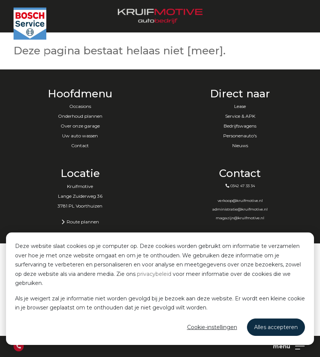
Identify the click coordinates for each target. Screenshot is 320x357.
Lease (240, 106)
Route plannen (80, 222)
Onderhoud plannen (80, 116)
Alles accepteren (276, 327)
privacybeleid (154, 274)
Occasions (80, 106)
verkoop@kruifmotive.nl (240, 200)
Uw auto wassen (80, 135)
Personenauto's (240, 135)
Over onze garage (80, 126)
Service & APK (240, 116)
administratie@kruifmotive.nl (240, 209)
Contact (80, 145)
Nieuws (240, 145)
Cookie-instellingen (212, 327)
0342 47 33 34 (240, 185)
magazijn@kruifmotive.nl (240, 217)
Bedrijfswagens (240, 126)
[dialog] (160, 288)
